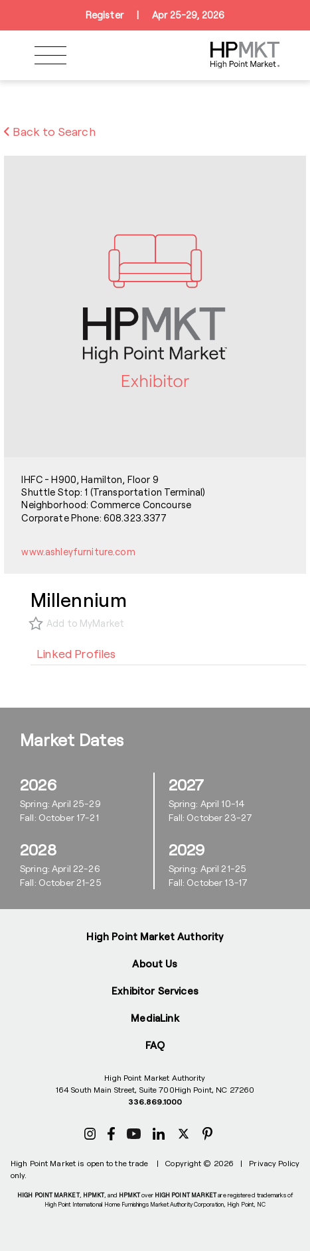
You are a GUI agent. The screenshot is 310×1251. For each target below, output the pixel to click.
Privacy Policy (274, 1163)
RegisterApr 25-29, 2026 (155, 15)
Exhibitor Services (155, 991)
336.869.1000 (155, 1101)
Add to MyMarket (85, 623)
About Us (154, 963)
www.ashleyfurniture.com (78, 551)
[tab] (76, 653)
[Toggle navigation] (50, 55)
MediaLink (155, 1018)
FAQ (155, 1045)
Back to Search (50, 131)
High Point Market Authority (154, 936)
